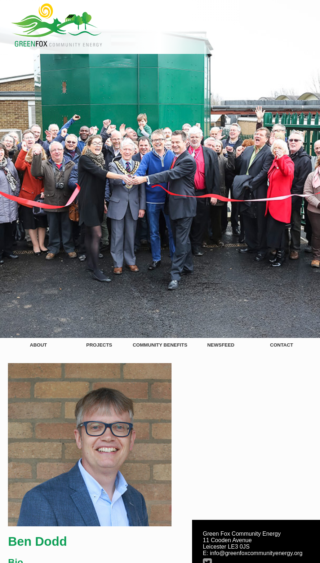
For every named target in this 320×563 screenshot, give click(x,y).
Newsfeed (221, 345)
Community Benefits (160, 345)
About (38, 345)
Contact (281, 345)
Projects (99, 345)
